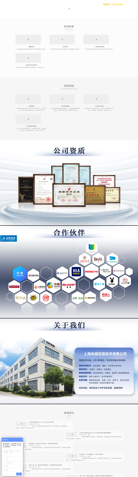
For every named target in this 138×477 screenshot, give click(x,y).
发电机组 (103, 466)
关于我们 (89, 4)
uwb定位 (110, 466)
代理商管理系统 (110, 88)
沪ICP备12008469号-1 (41, 471)
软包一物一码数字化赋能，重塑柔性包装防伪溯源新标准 (102, 405)
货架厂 (82, 466)
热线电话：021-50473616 (113, 4)
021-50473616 (26, 458)
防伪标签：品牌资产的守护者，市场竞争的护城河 (45, 394)
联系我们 (97, 4)
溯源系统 (44, 452)
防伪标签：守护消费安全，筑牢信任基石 (97, 394)
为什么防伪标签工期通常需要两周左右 (97, 427)
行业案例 (81, 4)
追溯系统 (28, 88)
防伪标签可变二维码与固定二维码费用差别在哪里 (100, 416)
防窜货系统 (36, 452)
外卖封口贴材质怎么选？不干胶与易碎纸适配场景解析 (102, 384)
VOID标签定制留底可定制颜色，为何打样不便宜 (45, 427)
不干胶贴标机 (57, 466)
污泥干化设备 (66, 466)
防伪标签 (56, 4)
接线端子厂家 (117, 466)
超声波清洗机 (30, 466)
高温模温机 (97, 466)
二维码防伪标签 (83, 47)
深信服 (43, 466)
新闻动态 (73, 4)
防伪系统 (64, 4)
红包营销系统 (55, 88)
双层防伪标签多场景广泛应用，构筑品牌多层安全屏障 (47, 416)
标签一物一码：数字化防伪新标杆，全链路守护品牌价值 (47, 405)
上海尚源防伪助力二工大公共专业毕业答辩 (43, 384)
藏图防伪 (28, 47)
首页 (49, 4)
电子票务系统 (75, 466)
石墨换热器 (49, 466)
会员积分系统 (83, 88)
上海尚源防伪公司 (21, 4)
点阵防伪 (55, 47)
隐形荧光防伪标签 (110, 47)
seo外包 (37, 466)
